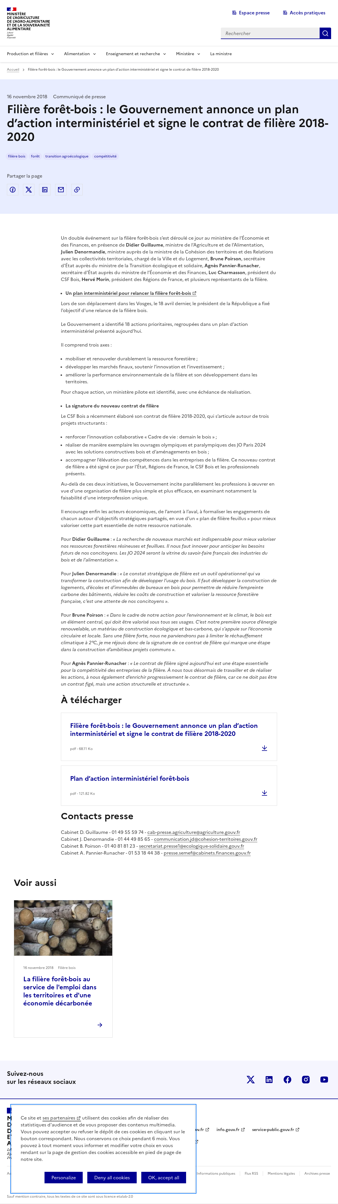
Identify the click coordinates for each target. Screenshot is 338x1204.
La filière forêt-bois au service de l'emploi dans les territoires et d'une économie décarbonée (59, 991)
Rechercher (325, 33)
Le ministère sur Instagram (306, 1079)
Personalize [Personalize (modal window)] (63, 1177)
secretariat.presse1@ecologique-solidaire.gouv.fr (191, 846)
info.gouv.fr (228, 1130)
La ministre (221, 54)
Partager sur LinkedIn (45, 189)
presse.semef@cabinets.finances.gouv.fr (207, 852)
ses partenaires (59, 1117)
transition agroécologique (66, 156)
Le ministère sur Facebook (287, 1079)
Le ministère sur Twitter (251, 1079)
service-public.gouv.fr (273, 1130)
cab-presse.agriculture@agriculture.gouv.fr (193, 832)
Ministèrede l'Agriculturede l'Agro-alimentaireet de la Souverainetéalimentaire (28, 21)
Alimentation (77, 54)
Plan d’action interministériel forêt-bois (129, 778)
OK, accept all (163, 1177)
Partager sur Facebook (12, 189)
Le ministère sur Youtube (324, 1079)
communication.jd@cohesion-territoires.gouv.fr (205, 839)
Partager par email (61, 189)
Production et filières (27, 54)
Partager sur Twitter (28, 189)
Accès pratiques (307, 12)
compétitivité (105, 156)
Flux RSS (251, 1173)
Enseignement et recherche (133, 54)
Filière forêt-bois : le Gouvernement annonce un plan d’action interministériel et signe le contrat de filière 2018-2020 (164, 729)
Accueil (13, 69)
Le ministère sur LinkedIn (269, 1079)
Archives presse (317, 1173)
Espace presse (254, 12)
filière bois (16, 156)
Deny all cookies (112, 1177)
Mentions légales (281, 1173)
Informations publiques (216, 1173)
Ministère (185, 54)
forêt (35, 156)
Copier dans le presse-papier (77, 189)
